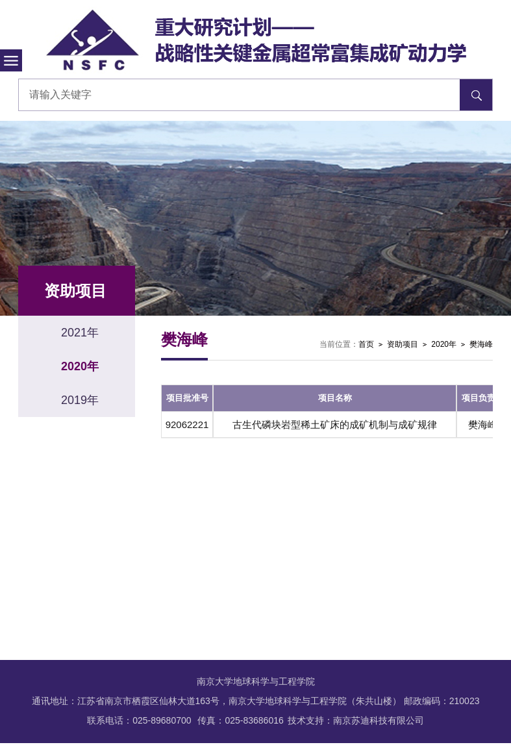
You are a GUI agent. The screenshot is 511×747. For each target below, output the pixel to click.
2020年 (443, 344)
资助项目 (402, 344)
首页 (366, 344)
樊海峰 (481, 344)
